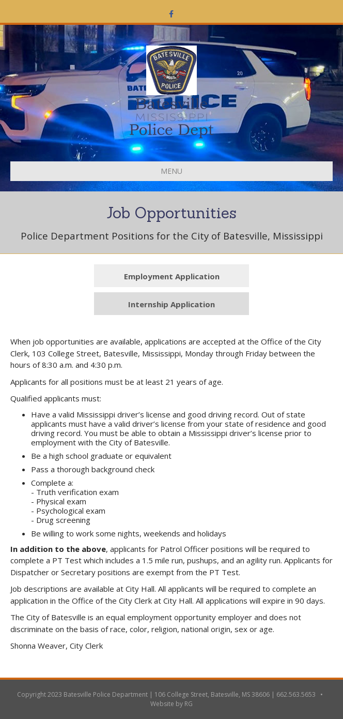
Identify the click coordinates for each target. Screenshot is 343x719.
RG (188, 703)
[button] (171, 275)
